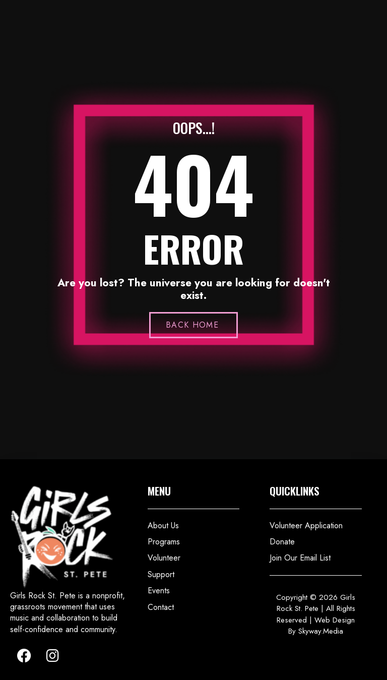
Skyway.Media (320, 631)
